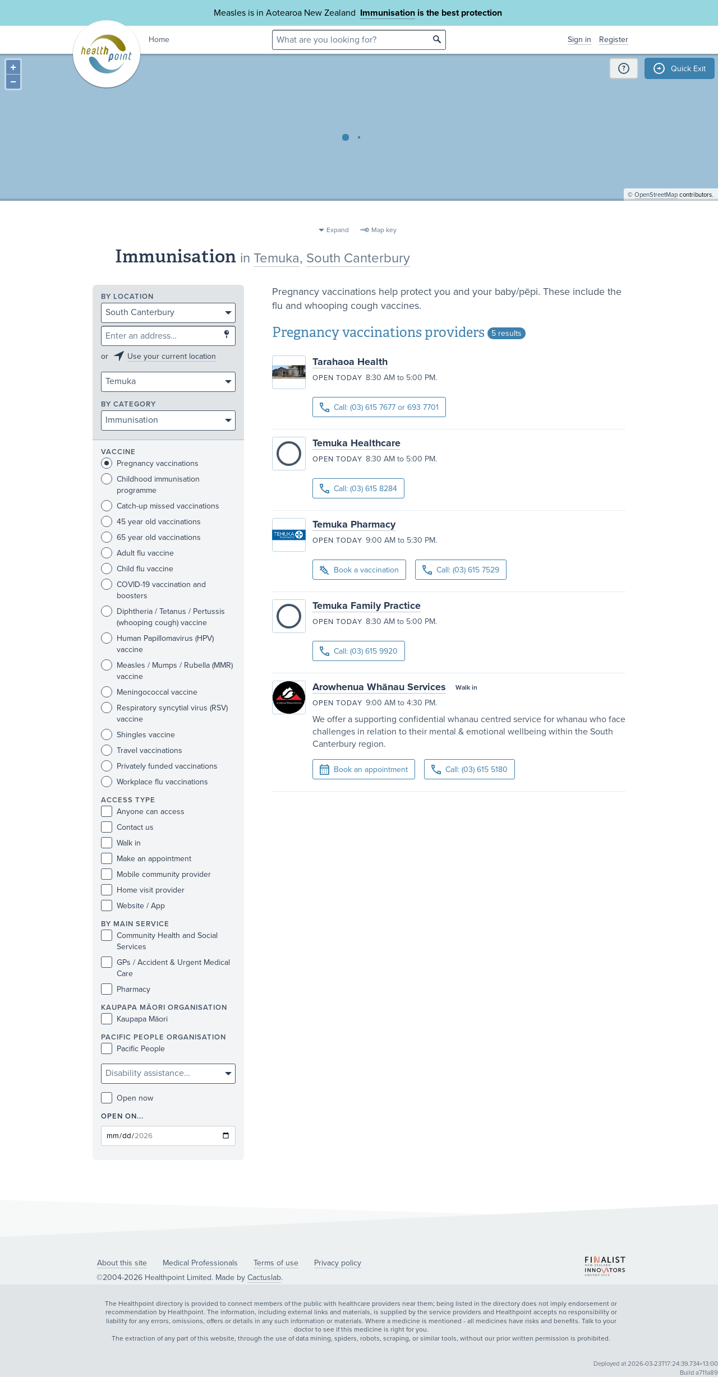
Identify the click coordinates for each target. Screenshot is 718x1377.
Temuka (277, 258)
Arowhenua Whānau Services (379, 687)
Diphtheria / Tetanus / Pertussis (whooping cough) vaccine (163, 616)
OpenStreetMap (656, 216)
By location (127, 297)
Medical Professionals (200, 1263)
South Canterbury (358, 258)
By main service (135, 924)
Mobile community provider (156, 874)
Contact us (127, 827)
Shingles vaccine (138, 734)
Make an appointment (146, 858)
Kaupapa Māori (134, 1019)
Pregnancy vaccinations (150, 463)
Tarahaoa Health (350, 361)
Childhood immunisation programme (150, 484)
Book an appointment (364, 769)
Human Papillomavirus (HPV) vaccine (157, 643)
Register (613, 39)
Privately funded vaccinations (159, 766)
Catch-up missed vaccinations (160, 506)
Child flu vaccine (137, 568)
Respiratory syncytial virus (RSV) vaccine (164, 713)
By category (128, 404)
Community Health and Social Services (159, 940)
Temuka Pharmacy (353, 524)
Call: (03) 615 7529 (460, 570)
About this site (122, 1263)
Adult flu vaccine (137, 553)
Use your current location (171, 356)
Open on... (122, 1116)
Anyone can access (143, 811)
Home (159, 39)
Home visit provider (143, 890)
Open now (127, 1098)
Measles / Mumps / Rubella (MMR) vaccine (167, 670)
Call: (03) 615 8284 (358, 488)
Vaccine (118, 452)
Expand (337, 230)
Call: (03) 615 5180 (469, 769)
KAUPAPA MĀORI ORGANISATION (164, 1007)
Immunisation (387, 13)
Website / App (133, 905)
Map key (384, 230)
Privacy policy (337, 1263)
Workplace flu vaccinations (154, 782)
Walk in (121, 843)
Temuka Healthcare (356, 443)
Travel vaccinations (141, 750)
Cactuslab (264, 1277)
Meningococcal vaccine (149, 692)
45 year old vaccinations (151, 521)
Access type (128, 800)
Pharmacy (125, 989)
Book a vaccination (359, 570)
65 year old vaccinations (151, 537)
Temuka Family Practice (366, 605)
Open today (337, 377)
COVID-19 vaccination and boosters (153, 589)
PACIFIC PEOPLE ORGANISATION (163, 1037)
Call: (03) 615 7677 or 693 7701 (379, 407)
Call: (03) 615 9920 (359, 651)
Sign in (579, 39)
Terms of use (276, 1263)
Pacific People (133, 1048)
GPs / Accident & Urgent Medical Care (165, 967)
